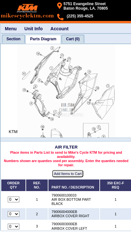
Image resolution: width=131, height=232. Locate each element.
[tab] (13, 39)
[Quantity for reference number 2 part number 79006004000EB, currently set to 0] (13, 214)
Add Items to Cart (68, 174)
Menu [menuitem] (11, 28)
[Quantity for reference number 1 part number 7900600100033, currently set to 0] (13, 199)
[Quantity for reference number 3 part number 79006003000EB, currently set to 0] (13, 226)
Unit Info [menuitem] (34, 28)
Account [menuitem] (59, 28)
